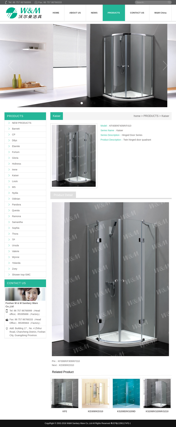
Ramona (16, 216)
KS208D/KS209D (126, 411)
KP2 (64, 411)
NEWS (94, 13)
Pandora (16, 204)
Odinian (16, 198)
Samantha (17, 222)
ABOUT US (75, 13)
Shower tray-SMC (21, 274)
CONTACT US (137, 13)
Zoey (14, 268)
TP (13, 239)
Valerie (15, 251)
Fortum (15, 152)
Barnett (16, 128)
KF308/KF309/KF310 (69, 361)
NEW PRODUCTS (21, 123)
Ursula (15, 245)
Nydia (15, 193)
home (137, 116)
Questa (16, 210)
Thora (15, 233)
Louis (15, 181)
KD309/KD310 (66, 365)
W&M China (160, 13)
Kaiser (15, 175)
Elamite (16, 146)
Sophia (15, 228)
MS (14, 187)
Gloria (15, 158)
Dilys (14, 140)
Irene (14, 169)
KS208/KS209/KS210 (157, 411)
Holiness (16, 163)
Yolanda (16, 263)
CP (13, 134)
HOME (56, 13)
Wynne (15, 257)
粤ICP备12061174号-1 (121, 423)
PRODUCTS (114, 13)
